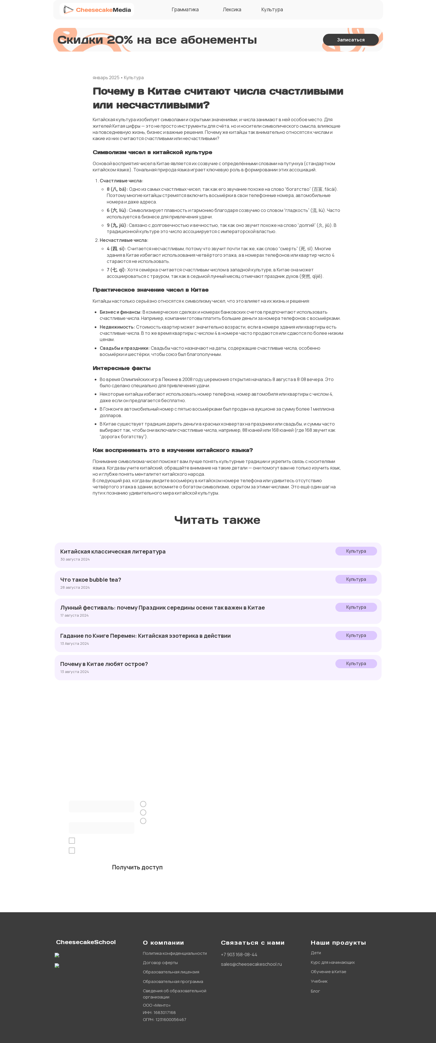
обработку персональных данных (133, 840)
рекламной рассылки (180, 850)
